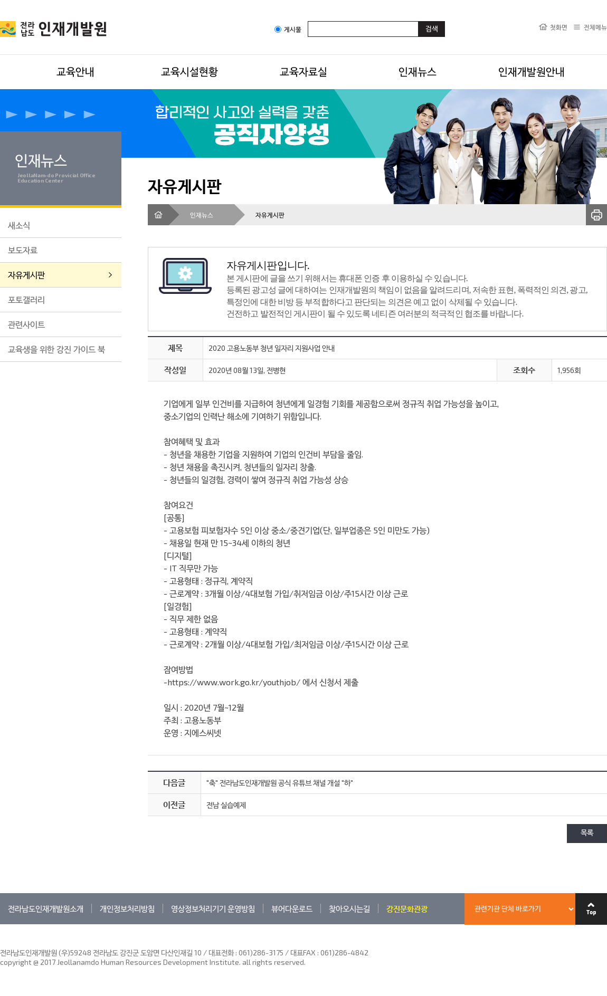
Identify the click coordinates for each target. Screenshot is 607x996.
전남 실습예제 (226, 804)
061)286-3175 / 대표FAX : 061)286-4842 (303, 952)
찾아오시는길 (349, 908)
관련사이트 (26, 324)
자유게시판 (26, 275)
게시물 (287, 29)
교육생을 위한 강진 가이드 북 (56, 349)
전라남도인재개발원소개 (45, 908)
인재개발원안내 (531, 71)
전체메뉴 (595, 27)
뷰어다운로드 (291, 908)
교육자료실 (303, 71)
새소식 (19, 225)
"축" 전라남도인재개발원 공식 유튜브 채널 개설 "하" (279, 782)
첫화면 (558, 27)
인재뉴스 (418, 71)
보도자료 (22, 250)
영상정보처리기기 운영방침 (213, 908)
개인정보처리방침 (127, 908)
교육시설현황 (189, 71)
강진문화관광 (407, 908)
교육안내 (75, 71)
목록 (587, 833)
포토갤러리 (26, 299)
